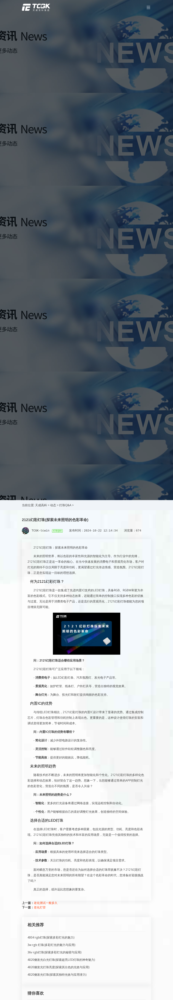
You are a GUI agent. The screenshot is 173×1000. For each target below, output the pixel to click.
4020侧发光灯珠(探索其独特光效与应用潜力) (56, 975)
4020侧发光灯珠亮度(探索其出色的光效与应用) (58, 967)
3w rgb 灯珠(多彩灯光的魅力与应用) (51, 945)
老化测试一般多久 (46, 903)
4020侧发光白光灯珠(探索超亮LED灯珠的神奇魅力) (61, 960)
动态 (53, 505)
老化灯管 (40, 907)
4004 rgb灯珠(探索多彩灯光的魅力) (50, 937)
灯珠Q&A (65, 505)
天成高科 (41, 505)
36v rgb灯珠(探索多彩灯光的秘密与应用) (54, 952)
